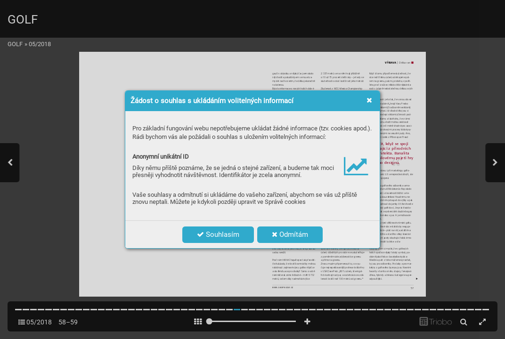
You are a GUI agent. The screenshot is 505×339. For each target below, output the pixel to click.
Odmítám (290, 234)
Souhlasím (218, 234)
